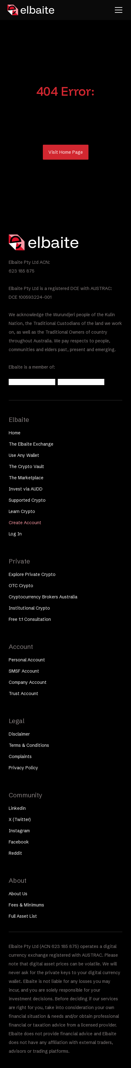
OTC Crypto (21, 585)
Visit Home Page (65, 152)
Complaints (20, 756)
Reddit (15, 853)
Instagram (19, 831)
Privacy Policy (23, 768)
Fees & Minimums (26, 905)
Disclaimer (19, 734)
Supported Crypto (27, 500)
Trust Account (23, 693)
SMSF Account (24, 671)
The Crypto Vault (26, 466)
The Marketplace (26, 478)
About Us (18, 893)
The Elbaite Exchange (31, 444)
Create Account (25, 522)
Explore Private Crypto (32, 574)
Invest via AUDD (26, 489)
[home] (31, 10)
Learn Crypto (22, 511)
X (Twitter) (20, 819)
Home (14, 433)
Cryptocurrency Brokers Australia (43, 597)
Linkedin (17, 808)
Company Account (28, 682)
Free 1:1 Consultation (30, 619)
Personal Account (27, 660)
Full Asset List (23, 916)
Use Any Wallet (24, 455)
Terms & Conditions (29, 745)
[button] (117, 9)
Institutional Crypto (29, 608)
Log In (15, 534)
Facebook (19, 842)
